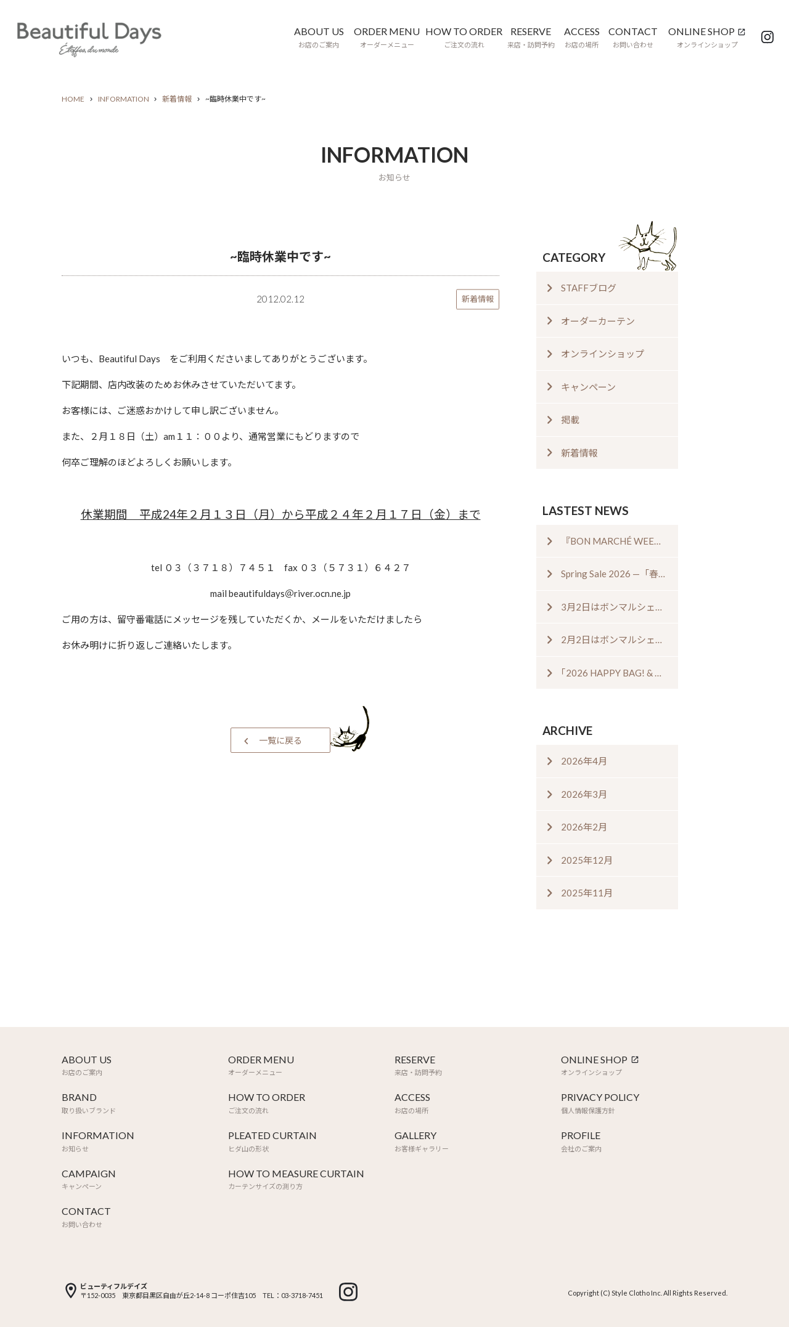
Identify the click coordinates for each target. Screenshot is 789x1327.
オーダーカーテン (598, 321)
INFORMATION (123, 98)
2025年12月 (587, 860)
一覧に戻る (280, 740)
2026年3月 (584, 794)
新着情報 (177, 98)
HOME (73, 98)
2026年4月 (584, 760)
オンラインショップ (602, 353)
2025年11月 (587, 892)
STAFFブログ (588, 287)
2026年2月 (584, 826)
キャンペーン (588, 386)
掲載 (570, 419)
